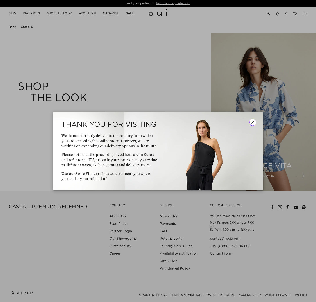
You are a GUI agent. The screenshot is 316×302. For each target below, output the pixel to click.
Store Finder (86, 174)
